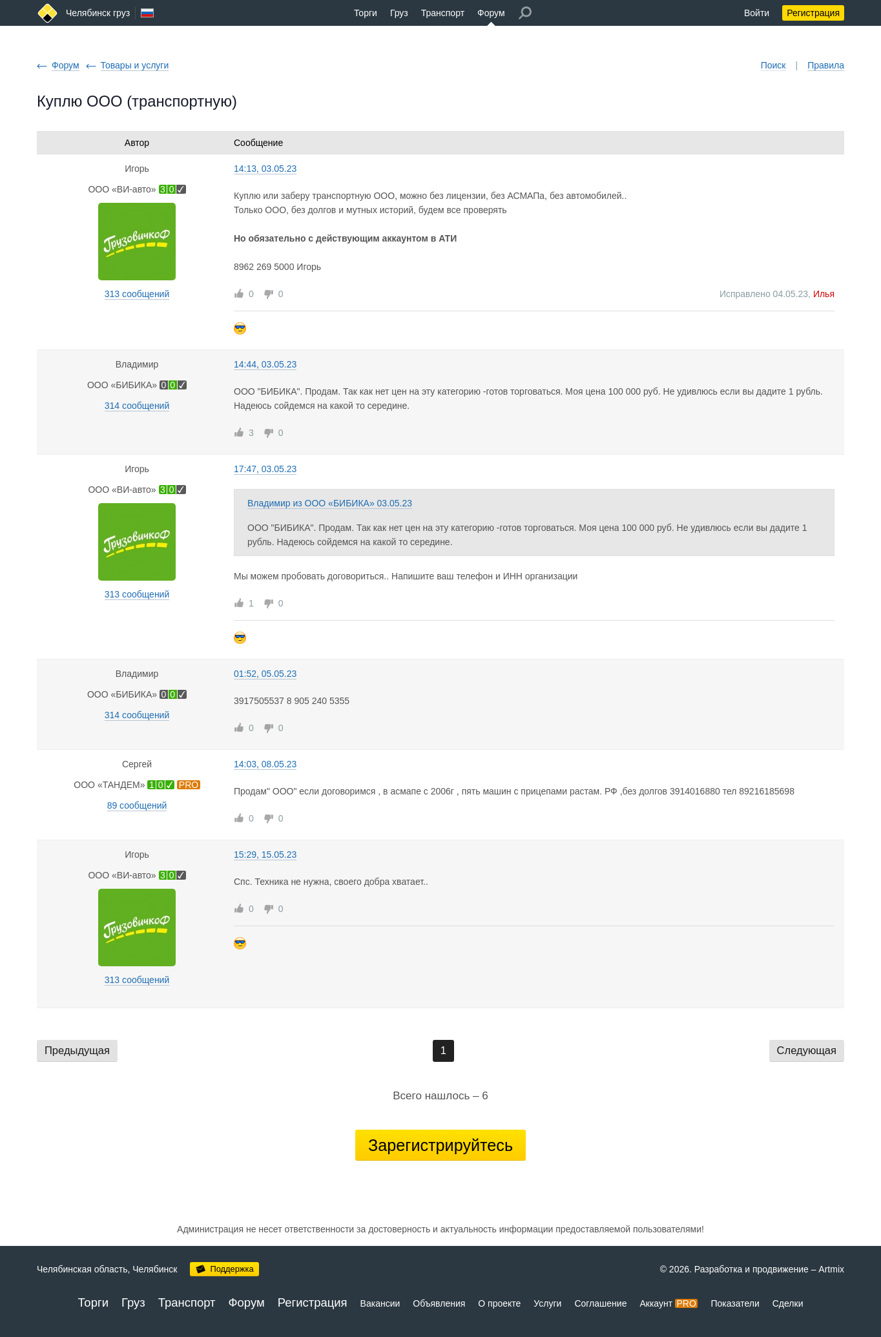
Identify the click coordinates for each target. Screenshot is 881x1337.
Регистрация (813, 13)
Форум (491, 13)
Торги (365, 13)
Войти (756, 13)
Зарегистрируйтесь (440, 1145)
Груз (399, 13)
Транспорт (442, 13)
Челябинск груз (98, 13)
